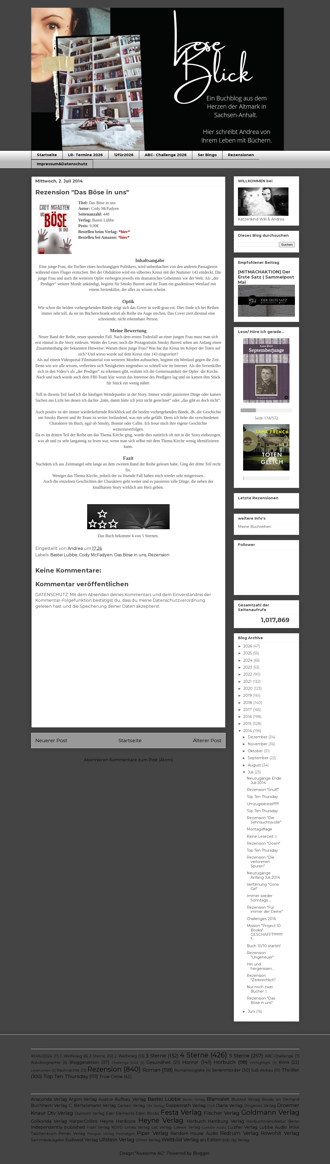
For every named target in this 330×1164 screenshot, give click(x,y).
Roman (152, 1070)
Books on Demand (280, 1099)
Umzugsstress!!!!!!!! (263, 804)
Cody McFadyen (95, 554)
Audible (106, 1099)
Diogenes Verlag (260, 1105)
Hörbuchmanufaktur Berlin (272, 1121)
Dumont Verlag (89, 1113)
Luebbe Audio (214, 1127)
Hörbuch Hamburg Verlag (215, 1121)
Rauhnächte (67, 1070)
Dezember (258, 737)
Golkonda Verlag (49, 1121)
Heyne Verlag (160, 1120)
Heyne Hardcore (118, 1121)
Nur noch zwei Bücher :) (260, 989)
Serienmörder (226, 1070)
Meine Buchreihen (254, 526)
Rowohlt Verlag (280, 1133)
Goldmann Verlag (270, 1112)
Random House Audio (194, 1133)
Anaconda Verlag (49, 1099)
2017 (248, 709)
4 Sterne (194, 1055)
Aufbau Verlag (130, 1099)
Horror (190, 1062)
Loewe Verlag (187, 1127)
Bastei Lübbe (63, 554)
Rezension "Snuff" (263, 789)
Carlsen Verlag (131, 1105)
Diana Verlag (229, 1105)
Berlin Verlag (194, 1100)
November (258, 744)
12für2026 (124, 155)
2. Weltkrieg (125, 1056)
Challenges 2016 (261, 918)
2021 (248, 681)
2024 (248, 660)
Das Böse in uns (130, 554)
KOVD (117, 1127)
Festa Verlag (181, 1112)
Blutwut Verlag (245, 1099)
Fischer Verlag (222, 1113)
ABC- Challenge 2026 (166, 155)
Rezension (158, 554)
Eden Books (147, 1113)
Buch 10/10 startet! (264, 946)
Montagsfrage (259, 829)
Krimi (284, 1062)
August (255, 765)
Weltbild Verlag (180, 1139)
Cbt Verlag (155, 1106)
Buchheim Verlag (49, 1105)
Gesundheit (158, 1062)
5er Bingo (207, 155)
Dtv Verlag (60, 1113)
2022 (248, 674)
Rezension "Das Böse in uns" (261, 1000)
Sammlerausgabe (47, 1140)
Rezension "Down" (263, 843)
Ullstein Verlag (116, 1139)
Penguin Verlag (100, 1134)
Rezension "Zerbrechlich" (261, 977)
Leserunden (41, 1070)
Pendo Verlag (72, 1133)
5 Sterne (239, 1055)
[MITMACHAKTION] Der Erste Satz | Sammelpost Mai (266, 277)
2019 (248, 695)
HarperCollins (83, 1121)
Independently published (58, 1127)
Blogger (201, 1153)
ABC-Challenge (279, 1056)
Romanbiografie (189, 1070)
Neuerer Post (51, 740)
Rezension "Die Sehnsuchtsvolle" (264, 820)
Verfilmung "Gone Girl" (263, 886)
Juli (251, 772)
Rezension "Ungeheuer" (260, 955)
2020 (248, 688)
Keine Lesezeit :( (262, 836)
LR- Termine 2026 (85, 155)
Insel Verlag (98, 1127)
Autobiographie (46, 1062)
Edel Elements (120, 1113)
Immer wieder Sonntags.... (260, 897)
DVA (211, 1106)
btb (226, 1140)
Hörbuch (225, 1062)
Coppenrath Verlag (186, 1105)
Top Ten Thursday (262, 796)
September (258, 758)
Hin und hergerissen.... (261, 966)
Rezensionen (241, 155)
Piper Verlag (152, 1133)
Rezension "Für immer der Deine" (265, 909)
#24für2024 (41, 1056)
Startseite (47, 155)
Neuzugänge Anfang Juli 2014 (263, 875)
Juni (252, 1011)
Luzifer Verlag (243, 1127)
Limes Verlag (137, 1127)
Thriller (290, 1070)
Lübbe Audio (273, 1127)
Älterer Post (207, 740)
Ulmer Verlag (148, 1140)
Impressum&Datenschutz (62, 164)
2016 (248, 716)
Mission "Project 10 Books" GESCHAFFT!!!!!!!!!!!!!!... (265, 932)
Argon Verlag (83, 1099)
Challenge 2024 (125, 1063)
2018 (248, 702)
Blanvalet (218, 1099)
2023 (248, 667)
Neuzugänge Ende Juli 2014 (264, 780)
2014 (248, 731)
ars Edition (210, 1139)
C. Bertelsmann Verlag (92, 1105)
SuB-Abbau (262, 1070)
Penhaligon (125, 1134)
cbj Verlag (240, 1140)
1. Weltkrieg (71, 1056)
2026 (248, 646)
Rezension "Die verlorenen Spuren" (260, 861)
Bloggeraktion (84, 1062)
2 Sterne (97, 1056)
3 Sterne (156, 1055)
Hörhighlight (260, 1063)
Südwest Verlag (81, 1139)
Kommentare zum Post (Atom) (141, 759)
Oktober (256, 751)
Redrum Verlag (239, 1133)
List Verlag (161, 1127)
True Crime (111, 1076)
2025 (248, 653)
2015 (247, 723)
